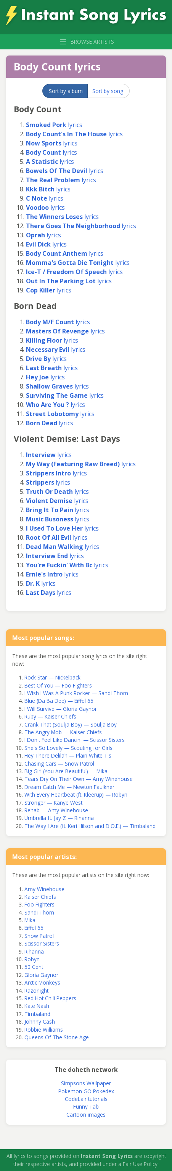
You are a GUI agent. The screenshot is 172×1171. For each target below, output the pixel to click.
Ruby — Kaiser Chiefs (50, 716)
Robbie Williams (43, 1029)
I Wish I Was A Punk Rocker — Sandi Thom (76, 693)
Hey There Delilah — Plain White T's (67, 755)
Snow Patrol (39, 935)
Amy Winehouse (44, 889)
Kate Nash (36, 1005)
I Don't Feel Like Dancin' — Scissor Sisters (74, 739)
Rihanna (34, 951)
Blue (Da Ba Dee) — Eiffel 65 (58, 700)
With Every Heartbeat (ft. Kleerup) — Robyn (75, 794)
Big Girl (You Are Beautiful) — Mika (66, 771)
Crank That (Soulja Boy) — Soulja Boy (70, 724)
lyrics (54, 125)
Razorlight (36, 990)
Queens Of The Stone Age (56, 1037)
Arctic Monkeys (42, 982)
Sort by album (66, 91)
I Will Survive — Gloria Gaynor (60, 708)
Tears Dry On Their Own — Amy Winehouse (78, 778)
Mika (29, 920)
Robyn (32, 959)
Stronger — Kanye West (53, 802)
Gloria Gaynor (41, 974)
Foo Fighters (39, 904)
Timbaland (37, 1013)
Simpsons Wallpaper (86, 1083)
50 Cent (33, 966)
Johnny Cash (39, 1021)
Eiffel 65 (33, 927)
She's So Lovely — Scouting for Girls (68, 747)
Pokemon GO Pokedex (86, 1091)
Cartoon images (86, 1114)
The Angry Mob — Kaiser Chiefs (63, 732)
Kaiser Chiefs (40, 896)
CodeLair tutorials (86, 1098)
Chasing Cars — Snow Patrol (59, 763)
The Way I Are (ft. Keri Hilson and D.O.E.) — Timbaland (90, 826)
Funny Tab (86, 1106)
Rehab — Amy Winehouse (56, 810)
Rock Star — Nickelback (52, 677)
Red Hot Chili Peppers (50, 998)
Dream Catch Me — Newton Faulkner (69, 786)
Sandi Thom (39, 912)
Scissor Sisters (41, 943)
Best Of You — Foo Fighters (58, 685)
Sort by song (107, 91)
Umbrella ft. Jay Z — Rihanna (59, 817)
